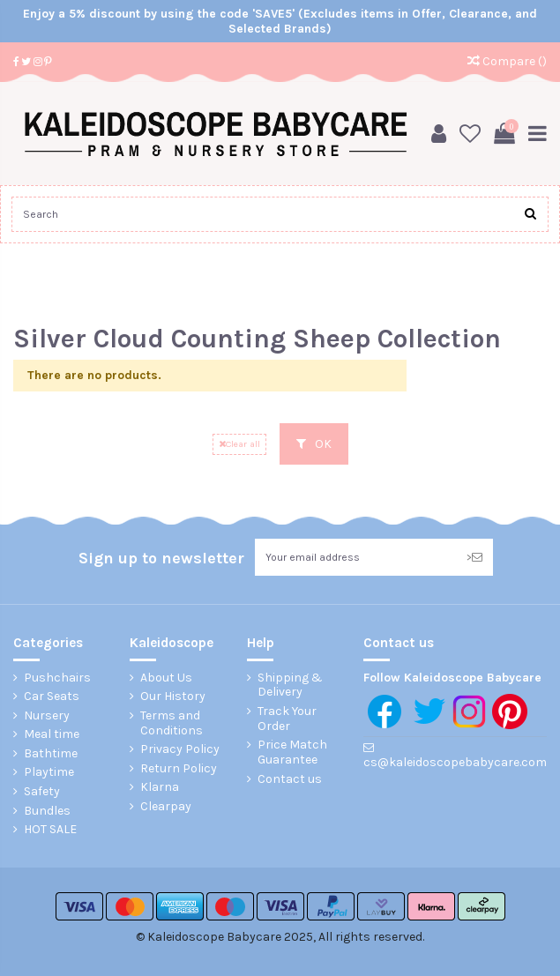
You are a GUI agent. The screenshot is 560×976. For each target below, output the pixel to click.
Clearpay (165, 807)
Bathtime (51, 754)
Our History (172, 696)
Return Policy (178, 769)
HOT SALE (50, 830)
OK (314, 443)
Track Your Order (287, 719)
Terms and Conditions (171, 723)
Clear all (239, 444)
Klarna (159, 787)
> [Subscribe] (474, 557)
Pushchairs (57, 678)
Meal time (51, 734)
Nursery (47, 716)
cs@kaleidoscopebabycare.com (455, 762)
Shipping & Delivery (290, 685)
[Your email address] (355, 557)
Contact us (290, 779)
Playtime (49, 772)
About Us (166, 678)
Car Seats (51, 696)
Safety (42, 792)
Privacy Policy (180, 749)
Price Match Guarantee (292, 752)
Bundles (47, 811)
